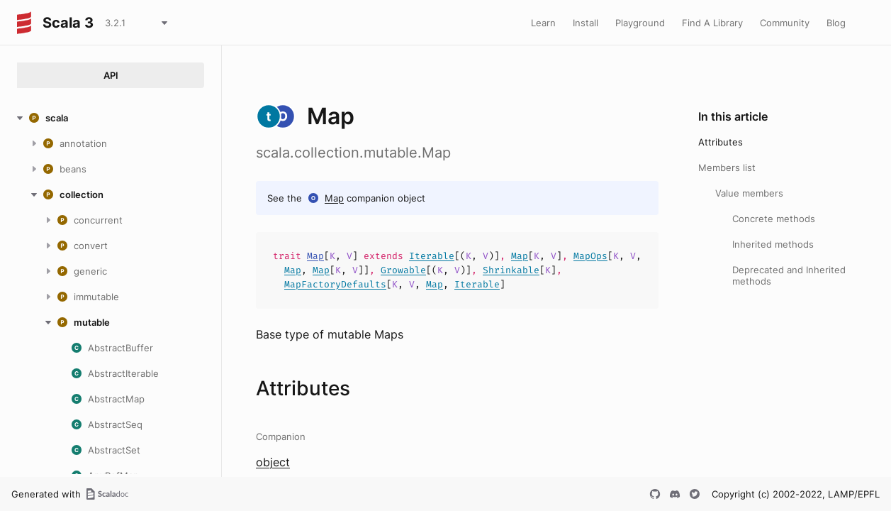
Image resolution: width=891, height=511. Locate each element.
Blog (836, 22)
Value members (749, 193)
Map (334, 198)
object (273, 462)
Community (784, 22)
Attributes (720, 142)
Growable (403, 270)
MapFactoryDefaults (335, 284)
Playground (640, 22)
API (110, 75)
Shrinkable (511, 270)
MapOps (590, 256)
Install (585, 22)
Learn (543, 22)
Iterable (431, 256)
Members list (727, 167)
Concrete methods (773, 218)
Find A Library (712, 22)
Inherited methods (773, 244)
